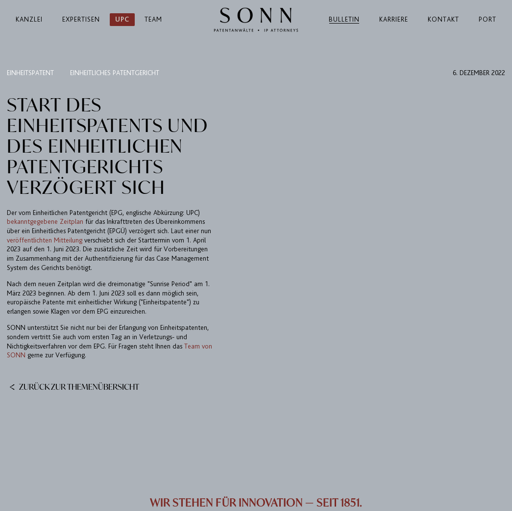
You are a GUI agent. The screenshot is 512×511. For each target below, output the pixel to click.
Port (487, 19)
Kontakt (443, 19)
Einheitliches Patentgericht (114, 73)
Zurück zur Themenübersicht (74, 386)
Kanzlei (29, 19)
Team (153, 19)
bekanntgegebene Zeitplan (45, 221)
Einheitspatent (30, 73)
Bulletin (344, 19)
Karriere (393, 19)
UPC (122, 19)
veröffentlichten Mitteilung (44, 240)
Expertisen (81, 19)
